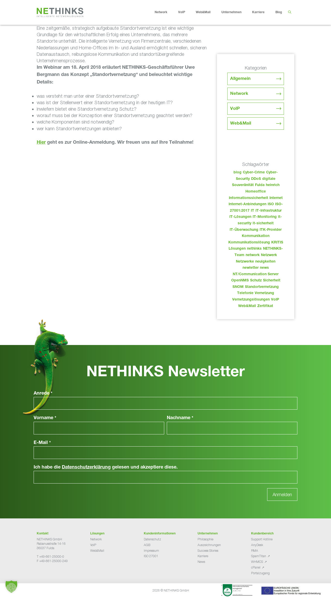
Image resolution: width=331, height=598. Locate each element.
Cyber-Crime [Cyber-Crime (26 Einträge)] (254, 172)
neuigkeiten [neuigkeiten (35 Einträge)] (265, 262)
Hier (41, 142)
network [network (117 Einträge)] (253, 255)
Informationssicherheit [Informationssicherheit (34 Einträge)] (248, 198)
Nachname (180, 418)
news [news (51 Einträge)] (264, 268)
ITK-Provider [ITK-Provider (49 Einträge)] (271, 230)
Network (165, 12)
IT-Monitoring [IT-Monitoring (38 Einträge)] (265, 217)
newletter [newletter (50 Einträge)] (251, 268)
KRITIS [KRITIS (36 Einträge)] (277, 242)
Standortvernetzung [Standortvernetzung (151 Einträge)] (262, 287)
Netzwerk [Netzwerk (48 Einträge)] (269, 255)
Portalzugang (260, 573)
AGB (147, 545)
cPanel (255, 567)
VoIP (185, 12)
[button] (11, 586)
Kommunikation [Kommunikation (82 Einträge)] (255, 236)
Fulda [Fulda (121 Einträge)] (260, 185)
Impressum (151, 551)
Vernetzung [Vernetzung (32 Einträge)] (264, 293)
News (201, 562)
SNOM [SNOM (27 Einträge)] (238, 287)
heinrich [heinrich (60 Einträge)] (273, 185)
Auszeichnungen (209, 545)
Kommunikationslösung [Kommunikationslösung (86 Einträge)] (249, 242)
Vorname (45, 418)
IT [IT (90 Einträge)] (252, 211)
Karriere (262, 12)
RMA (254, 551)
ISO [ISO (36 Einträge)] (271, 204)
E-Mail (42, 443)
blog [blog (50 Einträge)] (238, 172)
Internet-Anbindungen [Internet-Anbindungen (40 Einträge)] (247, 204)
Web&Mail (207, 12)
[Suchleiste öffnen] (289, 12)
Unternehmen (235, 12)
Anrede (43, 393)
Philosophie (205, 539)
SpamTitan (258, 556)
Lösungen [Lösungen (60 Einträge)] (237, 249)
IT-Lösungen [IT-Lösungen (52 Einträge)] (240, 217)
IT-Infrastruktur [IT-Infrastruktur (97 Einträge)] (268, 211)
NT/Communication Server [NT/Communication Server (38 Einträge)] (256, 274)
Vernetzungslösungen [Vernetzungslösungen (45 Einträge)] (251, 300)
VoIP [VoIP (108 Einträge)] (275, 300)
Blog (278, 12)
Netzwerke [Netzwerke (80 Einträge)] (245, 262)
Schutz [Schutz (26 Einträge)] (256, 280)
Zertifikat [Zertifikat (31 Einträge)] (265, 306)
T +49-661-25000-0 (50, 556)
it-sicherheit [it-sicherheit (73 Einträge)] (263, 223)
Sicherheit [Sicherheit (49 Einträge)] (271, 280)
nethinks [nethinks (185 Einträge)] (254, 249)
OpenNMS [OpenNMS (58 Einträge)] (240, 280)
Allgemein (240, 79)
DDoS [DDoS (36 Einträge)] (256, 179)
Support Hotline (262, 539)
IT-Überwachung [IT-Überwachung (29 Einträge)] (244, 230)
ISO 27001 (151, 556)
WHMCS (257, 562)
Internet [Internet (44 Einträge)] (276, 198)
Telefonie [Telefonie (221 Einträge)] (245, 293)
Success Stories (208, 551)
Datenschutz (152, 539)
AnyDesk (257, 545)
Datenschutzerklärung (86, 467)
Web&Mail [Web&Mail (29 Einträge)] (247, 306)
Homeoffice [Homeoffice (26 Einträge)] (255, 192)
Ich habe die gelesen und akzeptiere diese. (106, 467)
